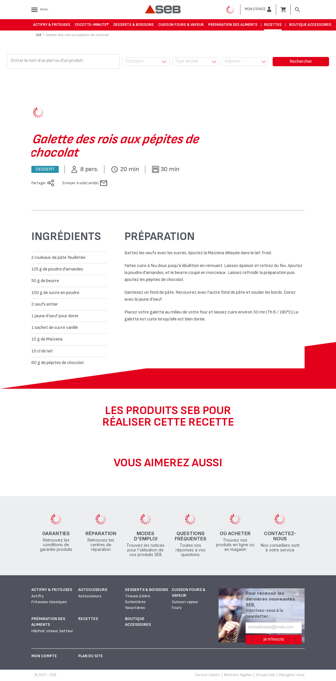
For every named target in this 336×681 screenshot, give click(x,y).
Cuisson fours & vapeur (181, 24)
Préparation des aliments (233, 24)
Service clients (207, 675)
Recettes (273, 24)
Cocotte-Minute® (92, 24)
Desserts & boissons (133, 24)
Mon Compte (44, 655)
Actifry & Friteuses (51, 24)
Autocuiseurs (92, 589)
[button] (258, 9)
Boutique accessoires (310, 24)
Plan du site (90, 655)
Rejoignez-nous (292, 675)
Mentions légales (238, 675)
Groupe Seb (265, 675)
